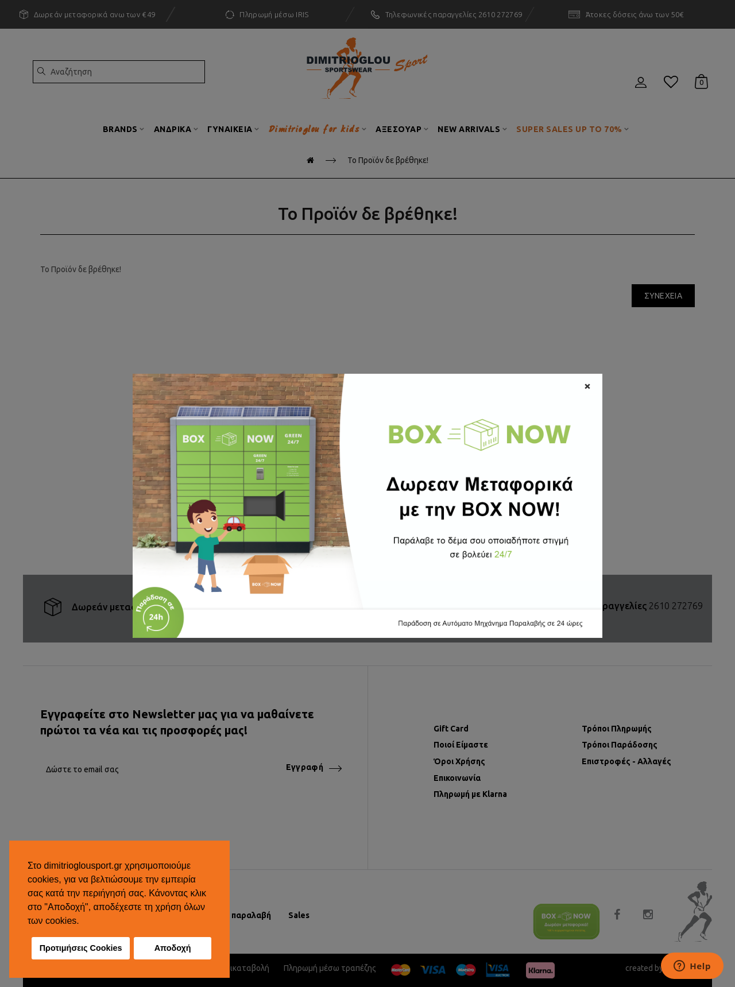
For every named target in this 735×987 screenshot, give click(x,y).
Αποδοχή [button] (172, 948)
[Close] (587, 385)
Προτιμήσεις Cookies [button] (81, 948)
